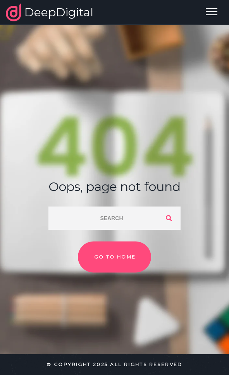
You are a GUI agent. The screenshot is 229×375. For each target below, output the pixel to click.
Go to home (115, 257)
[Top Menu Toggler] (211, 11)
